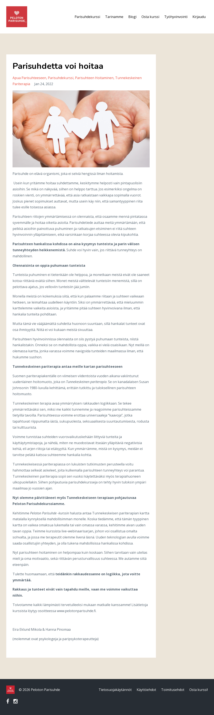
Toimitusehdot (172, 689)
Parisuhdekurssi (87, 16)
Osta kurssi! (198, 689)
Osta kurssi (150, 16)
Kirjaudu (199, 16)
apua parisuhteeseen (29, 78)
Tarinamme (114, 16)
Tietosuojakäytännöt (115, 689)
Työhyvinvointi (175, 16)
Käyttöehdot (146, 689)
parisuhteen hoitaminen (94, 78)
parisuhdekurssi (60, 78)
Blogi (132, 16)
